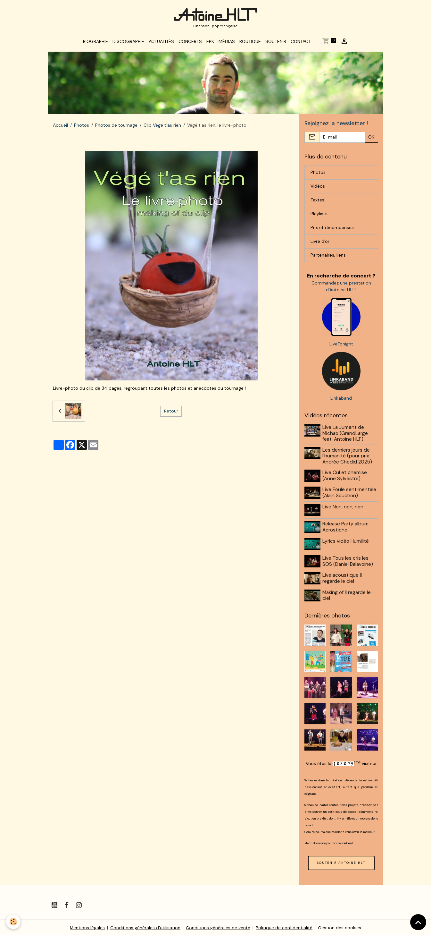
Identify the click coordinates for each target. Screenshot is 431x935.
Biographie (95, 42)
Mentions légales (87, 927)
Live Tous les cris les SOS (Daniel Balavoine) (348, 561)
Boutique (250, 42)
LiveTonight (341, 345)
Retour (171, 412)
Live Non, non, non (343, 507)
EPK (210, 42)
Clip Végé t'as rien (162, 126)
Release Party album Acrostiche (346, 527)
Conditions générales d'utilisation (146, 927)
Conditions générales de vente (218, 927)
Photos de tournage (116, 126)
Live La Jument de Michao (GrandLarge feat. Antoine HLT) (345, 434)
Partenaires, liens (328, 256)
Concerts (190, 42)
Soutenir (275, 42)
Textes (317, 201)
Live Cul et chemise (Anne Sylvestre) (345, 477)
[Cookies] (13, 921)
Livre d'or (320, 242)
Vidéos (318, 187)
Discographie (128, 42)
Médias (227, 42)
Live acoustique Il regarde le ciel (342, 578)
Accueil (60, 126)
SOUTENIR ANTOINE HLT (341, 861)
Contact (301, 42)
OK (371, 138)
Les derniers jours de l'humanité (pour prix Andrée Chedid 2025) (347, 457)
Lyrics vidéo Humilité (346, 541)
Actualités (161, 42)
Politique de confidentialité (284, 927)
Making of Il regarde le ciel (347, 594)
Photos (81, 126)
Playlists (319, 215)
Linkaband (341, 399)
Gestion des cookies (339, 927)
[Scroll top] (418, 922)
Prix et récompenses (332, 229)
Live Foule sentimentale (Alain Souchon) (350, 493)
